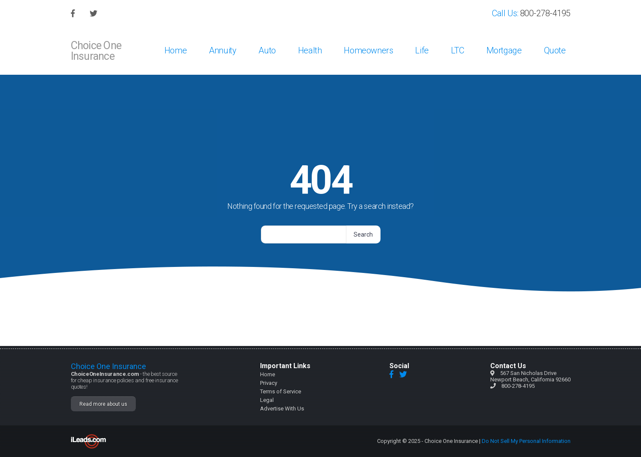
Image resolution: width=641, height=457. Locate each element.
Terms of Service (280, 391)
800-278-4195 (518, 386)
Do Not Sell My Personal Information (526, 441)
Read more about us (103, 404)
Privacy (268, 383)
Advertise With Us (282, 408)
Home (267, 374)
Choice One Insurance (108, 366)
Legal (267, 400)
